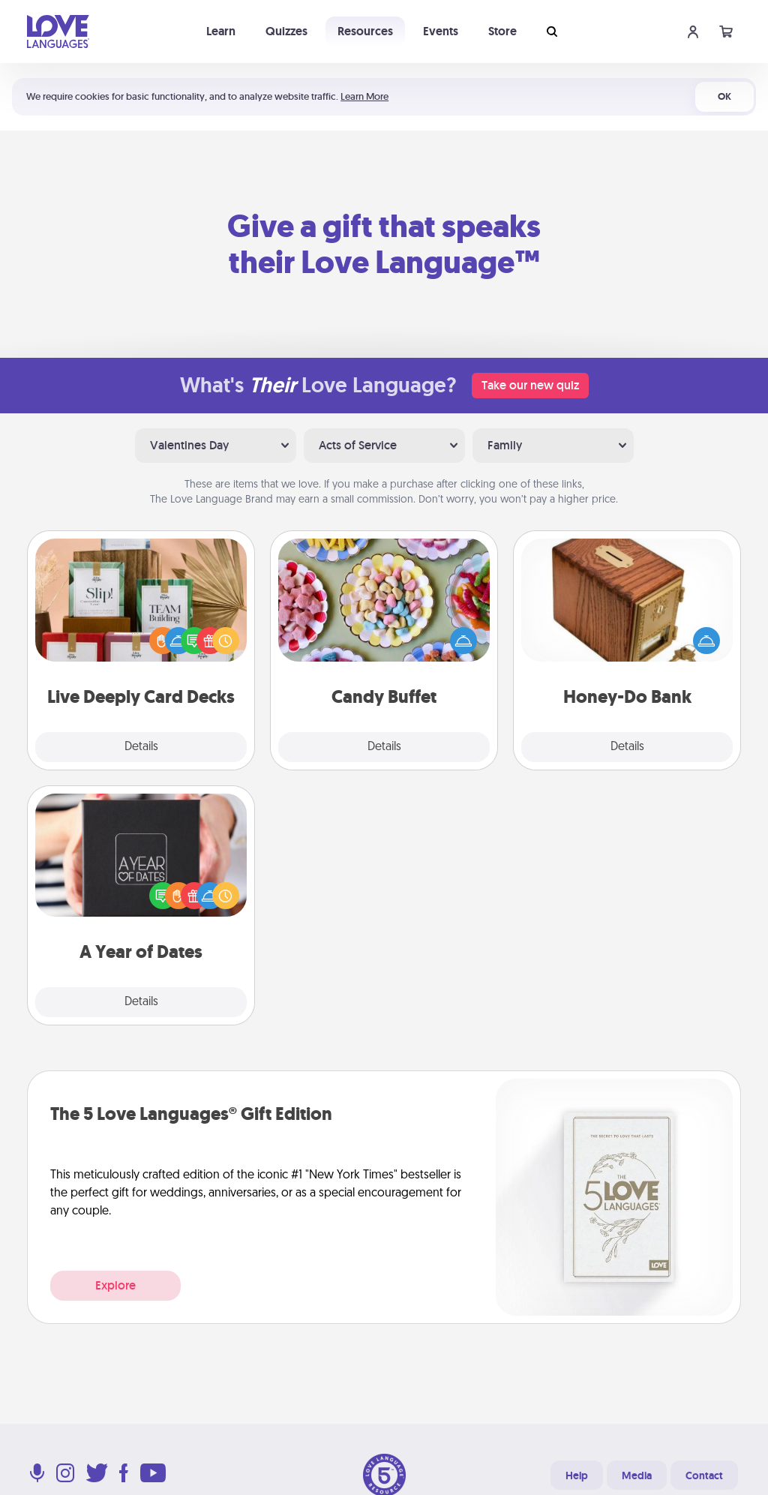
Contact (704, 1475)
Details (141, 747)
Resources (365, 31)
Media (637, 1475)
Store (502, 31)
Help (577, 1475)
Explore (115, 1285)
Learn (221, 31)
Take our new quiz (530, 385)
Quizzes (287, 31)
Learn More (364, 96)
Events (440, 31)
